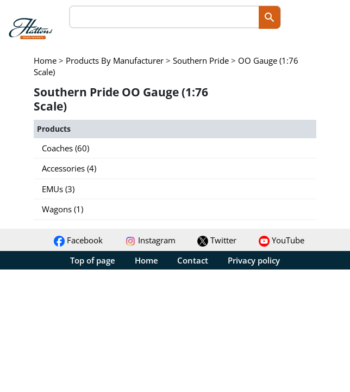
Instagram (150, 240)
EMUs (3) (58, 188)
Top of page (92, 260)
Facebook (78, 240)
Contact (192, 260)
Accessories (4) (69, 168)
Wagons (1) (62, 209)
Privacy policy (254, 260)
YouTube (281, 240)
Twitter (216, 240)
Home (146, 260)
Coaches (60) (65, 148)
